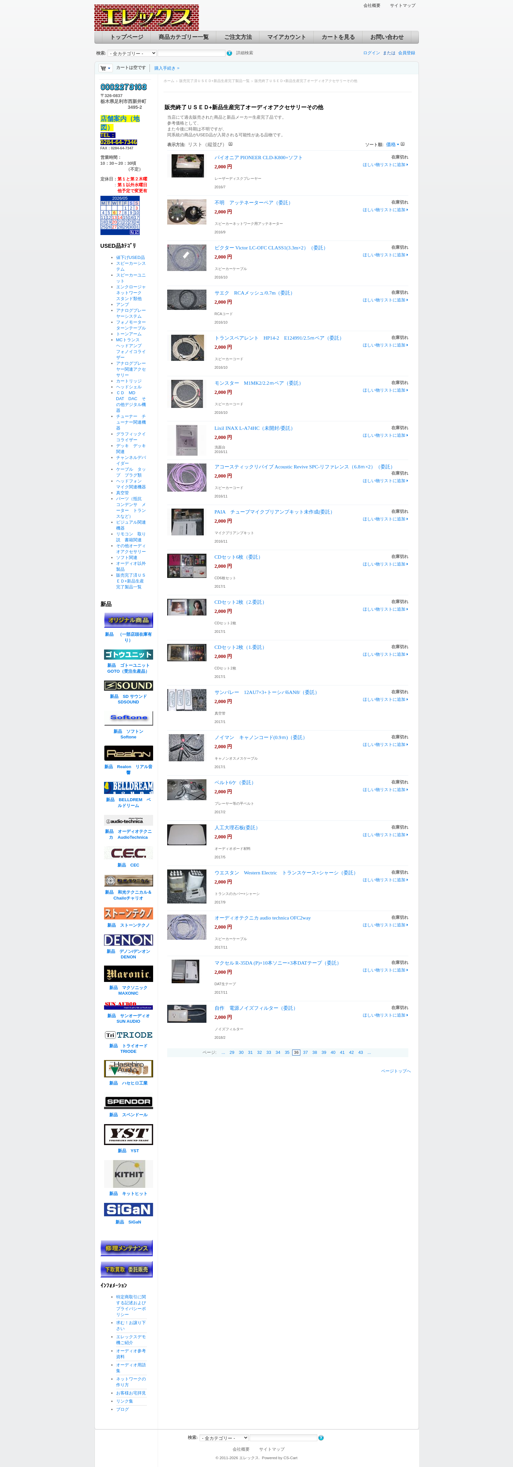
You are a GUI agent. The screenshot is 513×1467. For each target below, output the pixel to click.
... (223, 1052)
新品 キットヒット (128, 1193)
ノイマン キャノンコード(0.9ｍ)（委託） (261, 737)
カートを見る (338, 37)
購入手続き (165, 68)
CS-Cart (290, 1458)
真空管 (122, 492)
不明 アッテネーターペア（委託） (254, 202)
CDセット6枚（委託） (239, 557)
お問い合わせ (387, 37)
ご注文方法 (238, 37)
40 (333, 1052)
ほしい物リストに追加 (384, 164)
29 (232, 1052)
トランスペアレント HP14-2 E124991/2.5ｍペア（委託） (279, 338)
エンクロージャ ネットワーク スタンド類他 (133, 292)
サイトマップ (403, 5)
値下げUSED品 (130, 257)
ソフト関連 (126, 557)
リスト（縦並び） (207, 144)
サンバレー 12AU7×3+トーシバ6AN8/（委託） (267, 692)
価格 (391, 144)
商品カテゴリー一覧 (184, 37)
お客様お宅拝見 (131, 1393)
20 (114, 222)
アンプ (122, 304)
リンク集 (124, 1401)
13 (114, 217)
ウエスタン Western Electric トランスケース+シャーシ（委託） (287, 872)
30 (241, 1052)
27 (114, 227)
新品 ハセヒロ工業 (128, 1083)
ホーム (169, 81)
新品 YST (128, 1150)
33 (268, 1052)
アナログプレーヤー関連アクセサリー (131, 369)
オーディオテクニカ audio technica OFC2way (263, 917)
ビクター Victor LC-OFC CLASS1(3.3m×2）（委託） (271, 247)
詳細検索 (244, 52)
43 (360, 1052)
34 (277, 1052)
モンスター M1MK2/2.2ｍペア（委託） (259, 383)
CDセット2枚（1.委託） (241, 647)
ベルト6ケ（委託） (235, 782)
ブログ (122, 1409)
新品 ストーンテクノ (128, 925)
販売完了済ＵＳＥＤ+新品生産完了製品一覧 (214, 81)
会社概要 (371, 5)
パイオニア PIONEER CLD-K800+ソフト (259, 157)
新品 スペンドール (128, 1114)
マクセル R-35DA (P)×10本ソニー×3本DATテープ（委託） (278, 963)
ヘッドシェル (129, 386)
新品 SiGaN (128, 1222)
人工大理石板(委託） (237, 827)
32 (259, 1052)
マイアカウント (286, 37)
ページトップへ (396, 1071)
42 (351, 1052)
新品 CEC (130, 865)
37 (305, 1052)
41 (342, 1052)
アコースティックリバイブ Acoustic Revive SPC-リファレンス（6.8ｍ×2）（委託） (305, 466)
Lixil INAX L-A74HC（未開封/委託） (255, 428)
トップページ (126, 37)
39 (324, 1052)
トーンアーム (129, 333)
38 (314, 1052)
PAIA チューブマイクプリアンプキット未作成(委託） (275, 511)
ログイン (371, 52)
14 (119, 217)
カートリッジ (131, 381)
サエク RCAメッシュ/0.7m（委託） (255, 292)
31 (250, 1052)
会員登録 (406, 52)
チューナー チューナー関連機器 (131, 422)
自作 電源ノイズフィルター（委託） (256, 1008)
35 (287, 1052)
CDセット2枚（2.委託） (241, 602)
